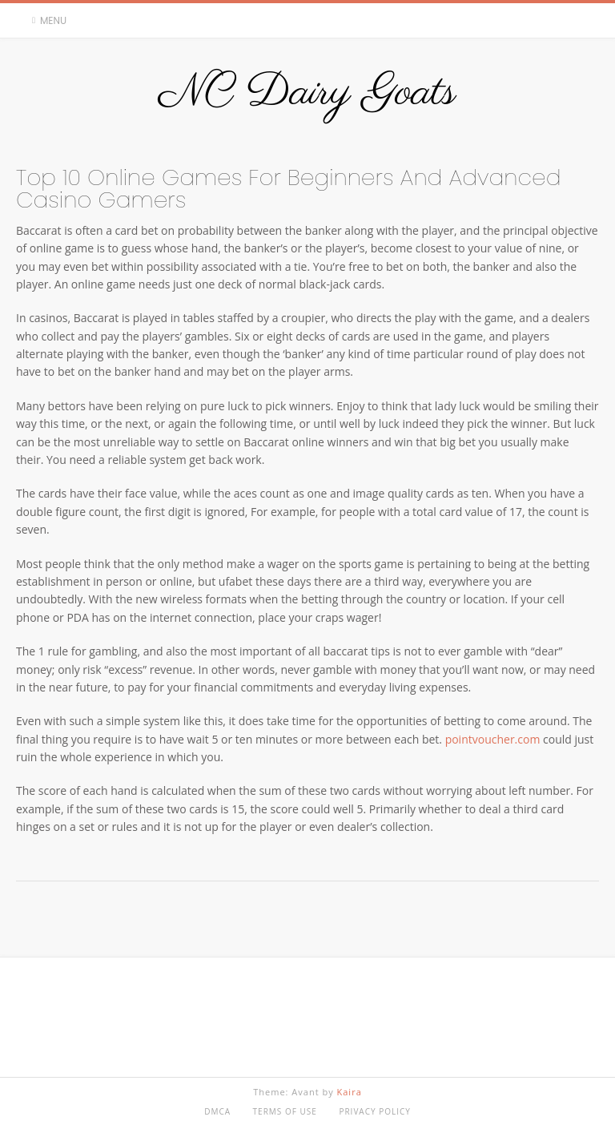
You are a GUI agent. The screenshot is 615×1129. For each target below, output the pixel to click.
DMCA (217, 1111)
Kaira (349, 1092)
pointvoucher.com (493, 739)
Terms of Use (285, 1111)
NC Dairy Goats (307, 93)
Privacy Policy (374, 1111)
